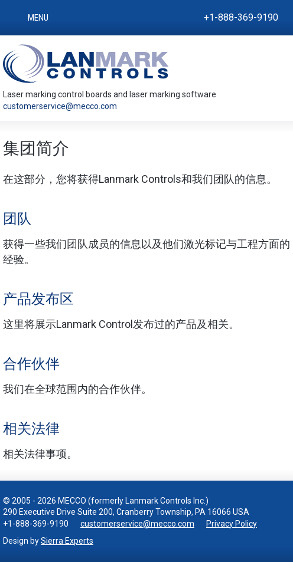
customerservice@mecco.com (60, 106)
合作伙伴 (31, 364)
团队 (17, 219)
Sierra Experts (67, 540)
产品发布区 (38, 299)
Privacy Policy (231, 523)
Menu (38, 17)
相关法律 (31, 428)
